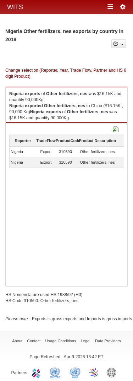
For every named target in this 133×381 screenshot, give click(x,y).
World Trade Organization (94, 372)
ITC (37, 372)
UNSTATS (75, 372)
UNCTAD (56, 372)
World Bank (113, 372)
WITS (15, 7)
